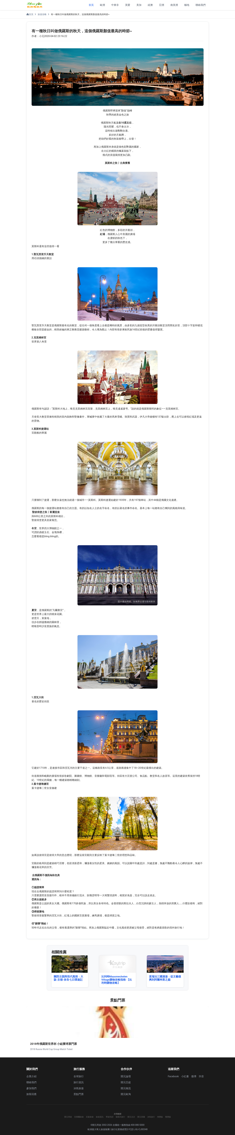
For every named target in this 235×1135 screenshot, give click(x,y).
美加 (138, 4)
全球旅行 (79, 1076)
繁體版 (168, 1117)
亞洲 (161, 4)
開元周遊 (68, 1117)
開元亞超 (126, 1082)
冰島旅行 (151, 1117)
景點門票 (79, 1094)
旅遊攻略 (42, 14)
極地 (186, 4)
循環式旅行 (120, 1117)
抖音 (201, 1076)
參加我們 (31, 1088)
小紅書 (185, 1076)
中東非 (115, 4)
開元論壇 (126, 1076)
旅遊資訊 (99, 1117)
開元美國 (141, 1117)
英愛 (127, 4)
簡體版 (160, 1117)
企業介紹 (31, 1076)
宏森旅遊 (90, 1117)
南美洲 (174, 4)
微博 (193, 1076)
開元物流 (126, 1088)
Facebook (173, 1076)
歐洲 (102, 4)
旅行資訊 (79, 1082)
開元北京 (131, 1117)
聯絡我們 (201, 4)
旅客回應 (31, 1094)
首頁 (91, 4)
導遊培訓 (109, 1117)
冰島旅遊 (79, 1088)
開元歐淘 (126, 1094)
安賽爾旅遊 (79, 1117)
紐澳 (150, 4)
